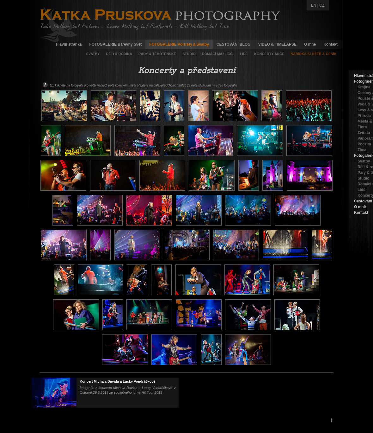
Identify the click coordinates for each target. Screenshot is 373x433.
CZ (321, 5)
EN (313, 5)
